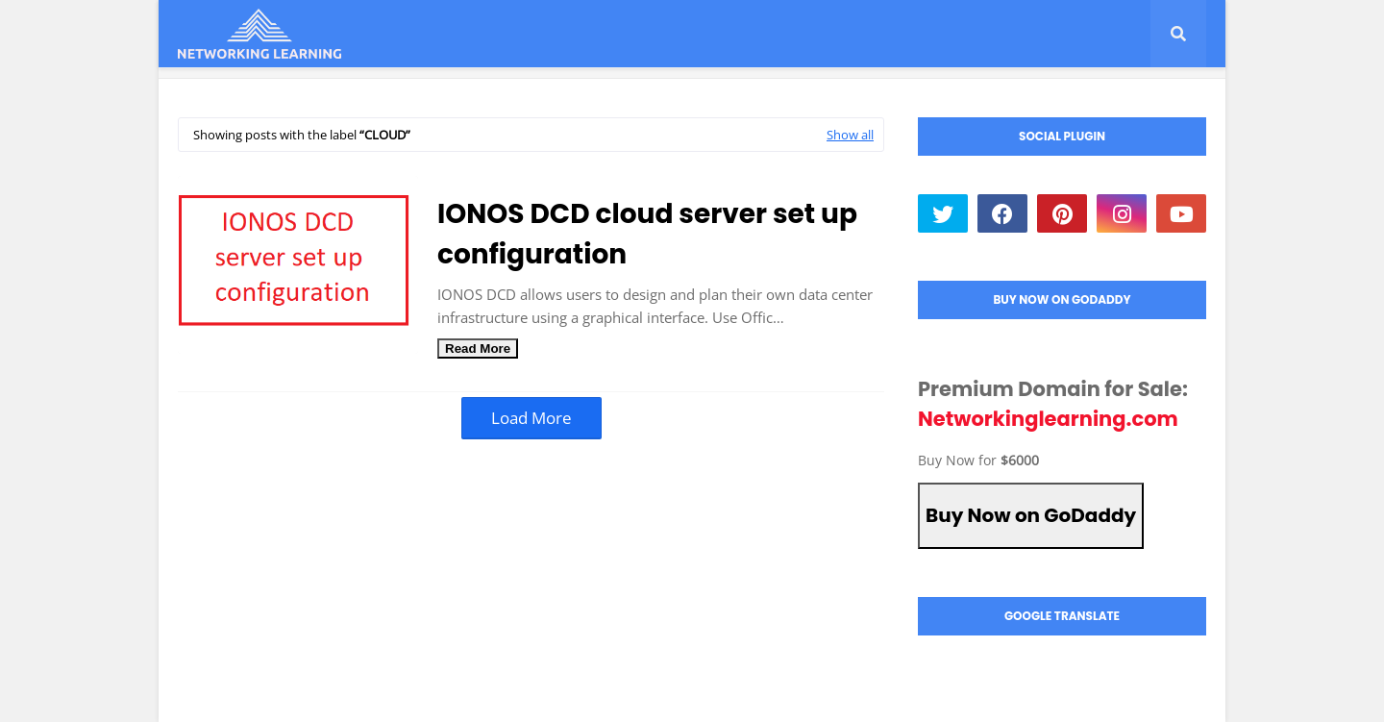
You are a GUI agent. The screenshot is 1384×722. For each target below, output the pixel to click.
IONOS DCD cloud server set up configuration (647, 234)
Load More (531, 418)
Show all (850, 134)
